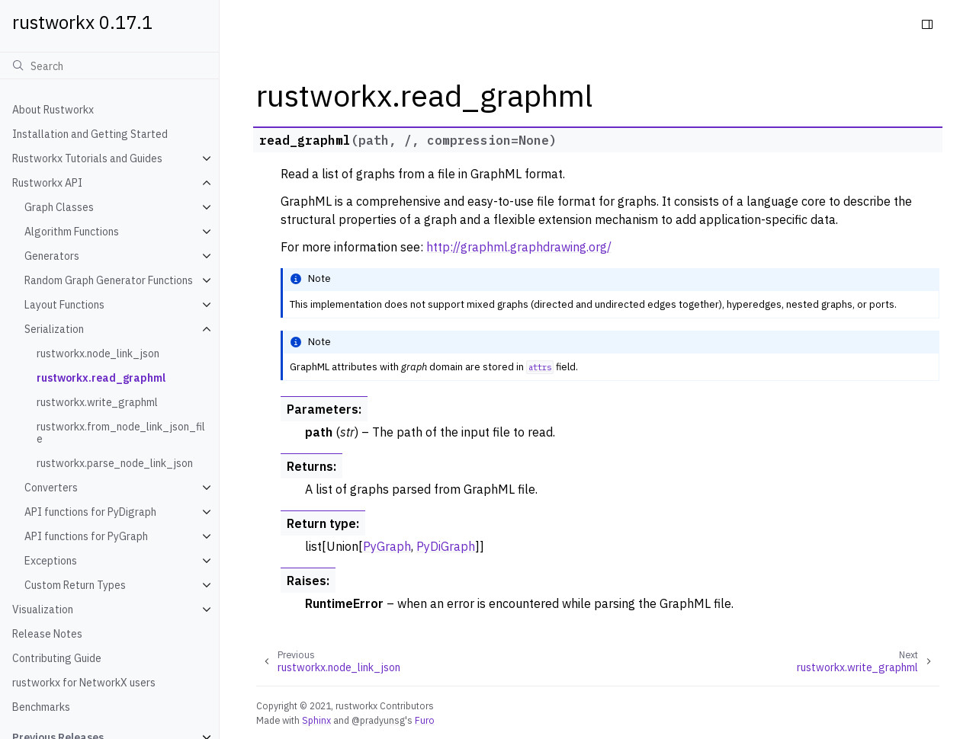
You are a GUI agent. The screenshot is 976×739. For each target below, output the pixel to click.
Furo (425, 720)
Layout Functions (64, 305)
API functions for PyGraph (86, 536)
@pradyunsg (378, 720)
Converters (51, 487)
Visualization (42, 609)
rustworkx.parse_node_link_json (115, 463)
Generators (51, 256)
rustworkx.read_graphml (101, 378)
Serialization (54, 329)
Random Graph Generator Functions (108, 280)
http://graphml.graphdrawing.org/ (519, 246)
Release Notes (47, 634)
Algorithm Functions (71, 231)
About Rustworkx (53, 110)
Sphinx (316, 720)
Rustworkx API (47, 183)
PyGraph (387, 546)
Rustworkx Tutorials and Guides (87, 158)
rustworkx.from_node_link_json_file (121, 433)
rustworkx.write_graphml (97, 402)
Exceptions (50, 561)
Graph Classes (59, 207)
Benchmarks (41, 707)
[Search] (109, 65)
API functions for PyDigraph (90, 512)
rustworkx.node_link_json (98, 353)
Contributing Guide (56, 658)
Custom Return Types (75, 585)
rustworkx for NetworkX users (84, 682)
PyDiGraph (445, 546)
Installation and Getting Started (90, 134)
